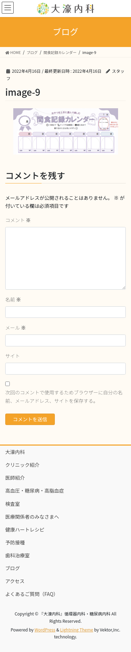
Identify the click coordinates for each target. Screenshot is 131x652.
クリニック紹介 (22, 464)
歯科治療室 (17, 555)
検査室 (12, 503)
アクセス (14, 581)
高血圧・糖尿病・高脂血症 (34, 490)
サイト (12, 355)
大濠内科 (15, 451)
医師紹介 (15, 477)
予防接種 (15, 542)
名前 (13, 299)
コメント (18, 220)
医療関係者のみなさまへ (32, 516)
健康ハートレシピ (24, 529)
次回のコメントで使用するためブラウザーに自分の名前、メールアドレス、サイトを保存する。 (64, 396)
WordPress (45, 630)
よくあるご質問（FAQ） (31, 593)
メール (15, 327)
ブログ (12, 568)
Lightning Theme (76, 630)
